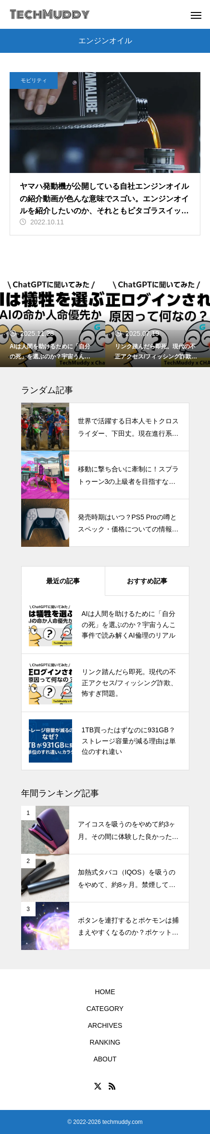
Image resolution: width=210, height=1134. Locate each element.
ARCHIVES (105, 1025)
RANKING (105, 1042)
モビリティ (34, 80)
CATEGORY (105, 1008)
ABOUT (104, 1059)
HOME (105, 992)
